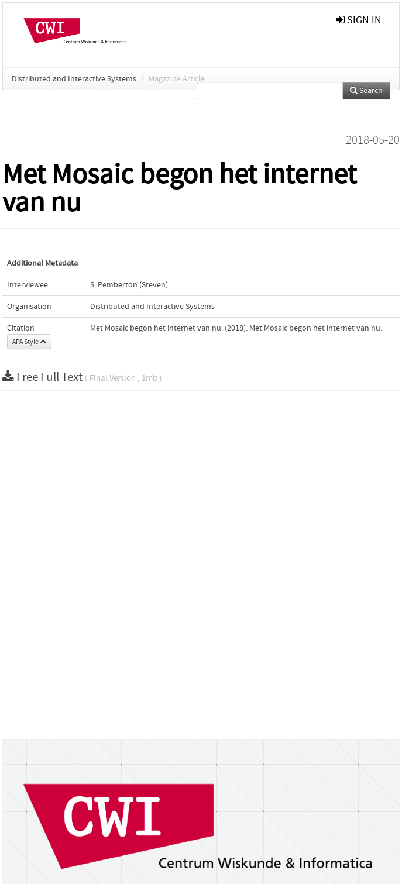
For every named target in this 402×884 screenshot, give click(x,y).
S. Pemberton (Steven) (129, 285)
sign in (359, 20)
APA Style (29, 342)
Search (366, 90)
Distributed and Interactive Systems (74, 79)
